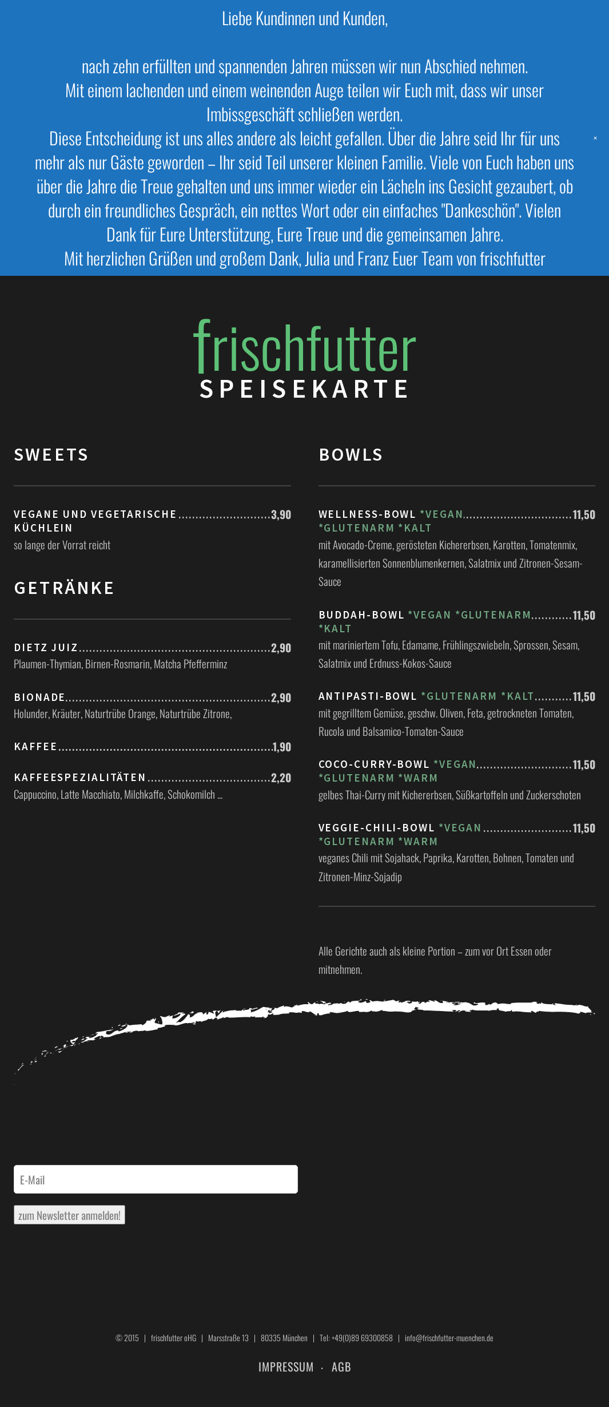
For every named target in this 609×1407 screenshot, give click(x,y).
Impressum (286, 1366)
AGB (341, 1366)
